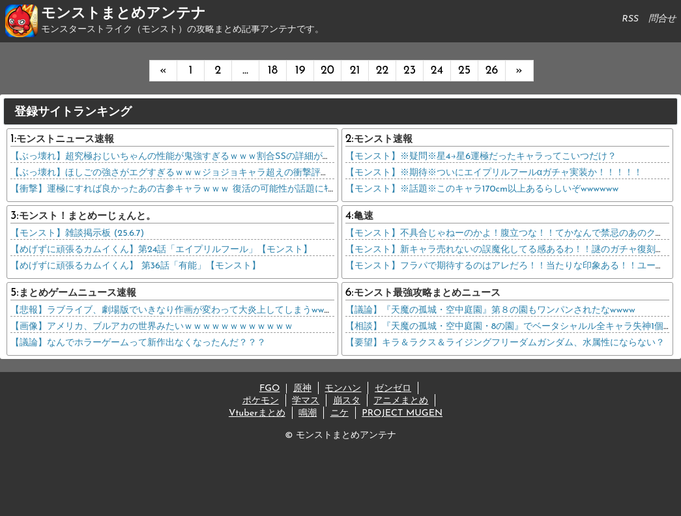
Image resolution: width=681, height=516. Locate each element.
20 (327, 70)
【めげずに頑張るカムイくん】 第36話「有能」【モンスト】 (135, 266)
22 (382, 70)
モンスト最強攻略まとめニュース (427, 293)
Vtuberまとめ (257, 413)
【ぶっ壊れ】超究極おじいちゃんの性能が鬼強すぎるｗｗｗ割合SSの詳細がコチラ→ (182, 157)
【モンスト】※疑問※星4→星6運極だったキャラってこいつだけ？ (480, 157)
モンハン (343, 389)
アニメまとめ (400, 401)
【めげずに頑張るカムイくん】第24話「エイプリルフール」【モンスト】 (161, 250)
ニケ (339, 413)
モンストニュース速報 (65, 140)
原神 (302, 389)
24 (437, 70)
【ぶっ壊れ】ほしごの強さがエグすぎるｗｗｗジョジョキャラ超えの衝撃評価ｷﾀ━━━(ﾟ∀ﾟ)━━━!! (217, 173)
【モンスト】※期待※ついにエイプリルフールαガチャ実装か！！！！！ (494, 173)
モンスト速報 (383, 140)
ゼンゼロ (393, 389)
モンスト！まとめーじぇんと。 (87, 217)
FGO (269, 389)
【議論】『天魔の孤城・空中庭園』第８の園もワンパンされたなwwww (490, 310)
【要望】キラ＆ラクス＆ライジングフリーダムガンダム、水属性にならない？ (505, 343)
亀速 (363, 217)
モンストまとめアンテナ (123, 14)
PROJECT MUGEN (402, 413)
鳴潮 (307, 413)
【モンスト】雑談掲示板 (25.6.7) (77, 233)
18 (273, 70)
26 (492, 70)
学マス (305, 401)
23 (409, 70)
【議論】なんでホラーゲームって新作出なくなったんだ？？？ (138, 343)
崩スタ (346, 401)
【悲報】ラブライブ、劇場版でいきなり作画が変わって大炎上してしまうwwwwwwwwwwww (198, 310)
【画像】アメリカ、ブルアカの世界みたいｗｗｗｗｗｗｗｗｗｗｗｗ (151, 327)
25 (464, 70)
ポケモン (260, 401)
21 (355, 70)
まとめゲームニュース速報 (77, 293)
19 (300, 70)
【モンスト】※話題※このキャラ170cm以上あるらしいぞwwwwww (481, 189)
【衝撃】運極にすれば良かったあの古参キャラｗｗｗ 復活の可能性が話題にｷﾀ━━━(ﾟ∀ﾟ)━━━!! (214, 189)
